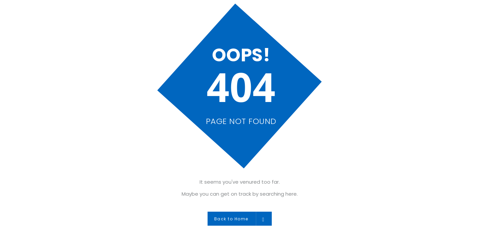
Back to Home (239, 219)
